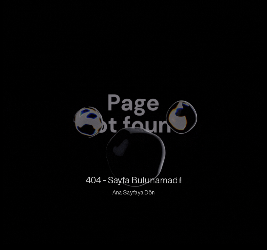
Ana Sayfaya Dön (133, 192)
